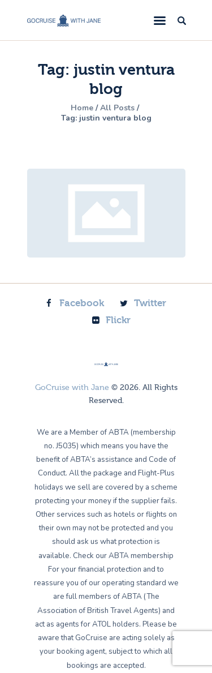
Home (82, 108)
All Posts (117, 107)
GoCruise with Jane (72, 387)
